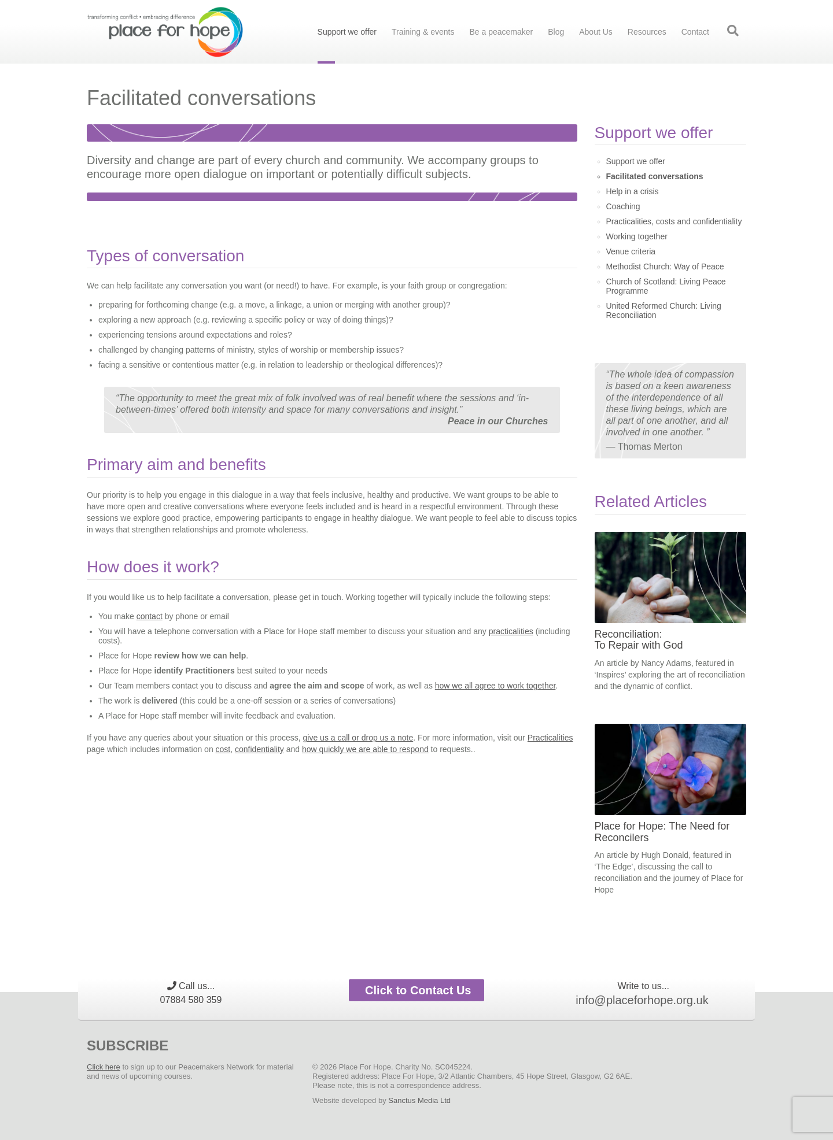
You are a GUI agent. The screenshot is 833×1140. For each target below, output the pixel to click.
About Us (596, 31)
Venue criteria (631, 251)
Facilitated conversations (654, 176)
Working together (637, 236)
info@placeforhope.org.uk (642, 1000)
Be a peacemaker (501, 31)
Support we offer (347, 31)
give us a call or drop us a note (358, 737)
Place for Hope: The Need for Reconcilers (662, 831)
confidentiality (259, 749)
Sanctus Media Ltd (419, 1100)
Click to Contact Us (416, 990)
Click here (103, 1067)
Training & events (423, 31)
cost (223, 749)
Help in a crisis (632, 191)
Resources (647, 31)
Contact (695, 31)
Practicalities (550, 737)
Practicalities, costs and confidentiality (674, 221)
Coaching (623, 206)
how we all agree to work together (495, 685)
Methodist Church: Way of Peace (665, 266)
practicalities (511, 631)
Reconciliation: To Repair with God (639, 640)
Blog (556, 31)
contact (150, 616)
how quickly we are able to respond (365, 749)
